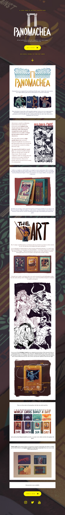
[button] (32, 47)
